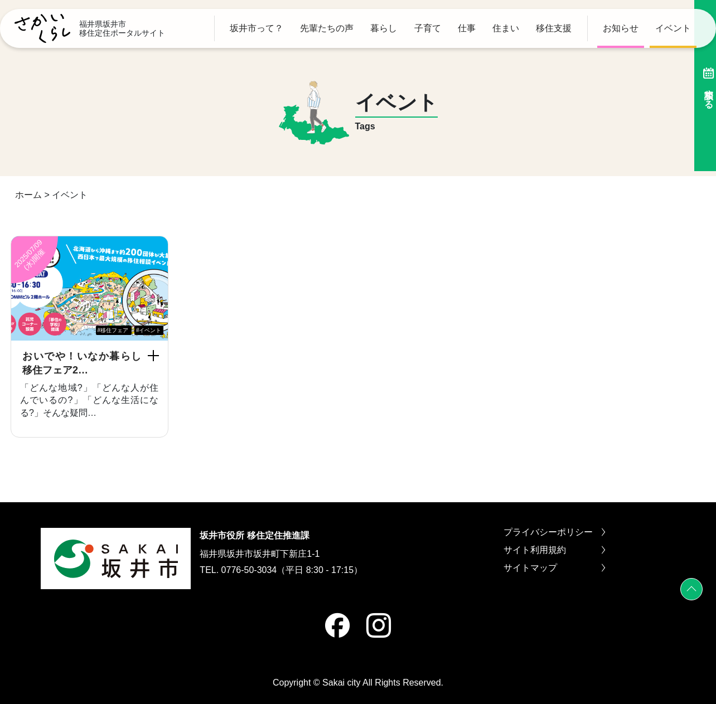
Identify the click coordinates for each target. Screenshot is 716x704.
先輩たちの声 (327, 28)
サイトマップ (554, 568)
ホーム (28, 195)
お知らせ (620, 28)
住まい (505, 28)
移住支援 (554, 28)
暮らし (383, 28)
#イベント (149, 330)
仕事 (467, 28)
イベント (673, 28)
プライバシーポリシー (554, 532)
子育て (427, 28)
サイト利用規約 (554, 550)
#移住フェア (113, 330)
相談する (702, 85)
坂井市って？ (256, 28)
